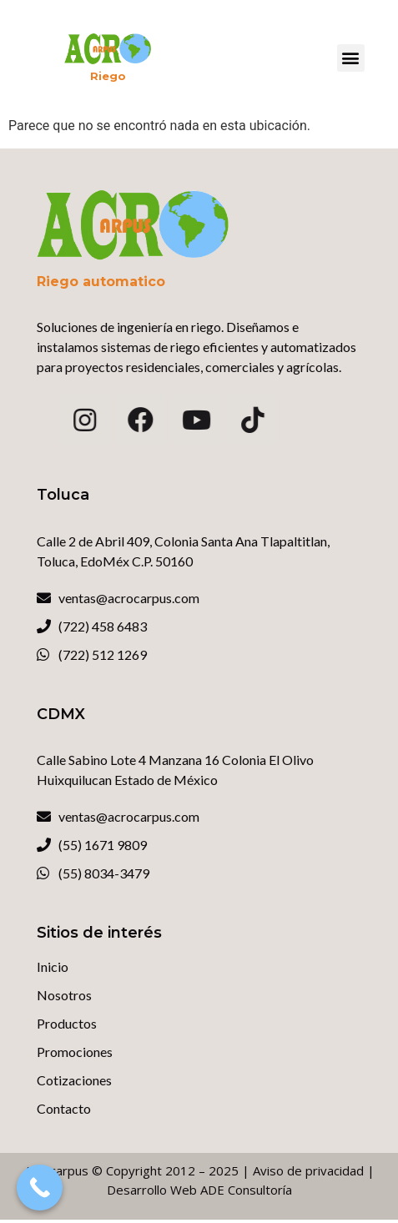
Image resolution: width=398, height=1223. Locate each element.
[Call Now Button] (40, 1187)
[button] (351, 58)
